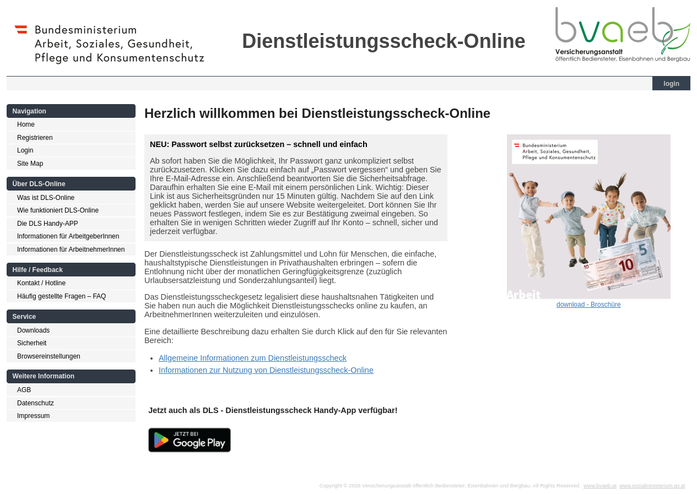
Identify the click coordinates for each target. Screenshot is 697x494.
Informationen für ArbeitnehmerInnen (71, 249)
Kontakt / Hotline (41, 283)
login (671, 84)
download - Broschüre (588, 304)
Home (26, 124)
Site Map (30, 163)
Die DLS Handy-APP (47, 223)
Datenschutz (35, 403)
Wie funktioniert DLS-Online (58, 210)
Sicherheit (31, 343)
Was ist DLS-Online (45, 198)
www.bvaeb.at (600, 485)
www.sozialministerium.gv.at (652, 485)
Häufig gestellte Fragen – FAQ (61, 296)
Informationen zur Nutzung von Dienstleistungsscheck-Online (266, 370)
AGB (24, 390)
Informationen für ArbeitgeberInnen (68, 236)
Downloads (33, 330)
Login (25, 150)
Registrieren (35, 138)
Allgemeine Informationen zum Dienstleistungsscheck (253, 358)
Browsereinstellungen (48, 356)
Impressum (33, 416)
